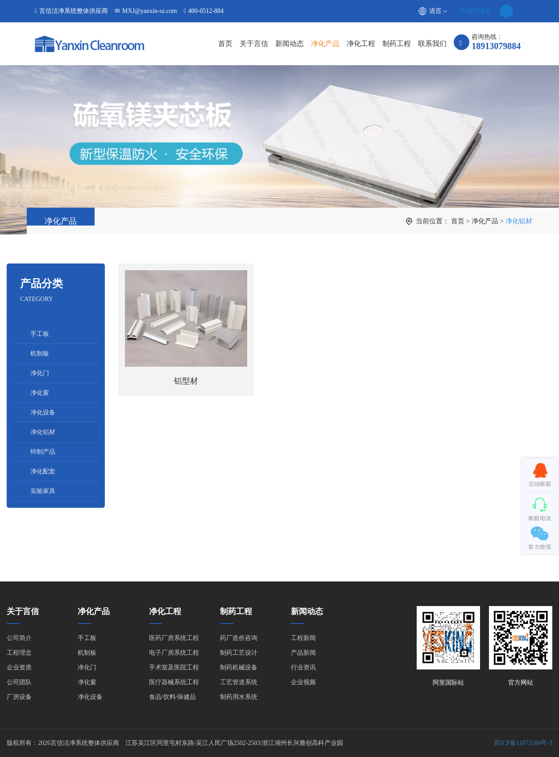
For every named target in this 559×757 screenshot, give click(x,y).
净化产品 (325, 43)
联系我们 (432, 43)
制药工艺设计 (238, 652)
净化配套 (42, 471)
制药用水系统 (238, 697)
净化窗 (39, 392)
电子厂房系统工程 (174, 652)
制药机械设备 (238, 667)
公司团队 (19, 682)
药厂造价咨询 (238, 638)
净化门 (39, 373)
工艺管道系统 (238, 682)
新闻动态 (289, 43)
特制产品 (42, 451)
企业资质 (19, 667)
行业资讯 (303, 667)
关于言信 (254, 43)
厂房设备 (19, 697)
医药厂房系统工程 (174, 638)
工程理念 (19, 652)
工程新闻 (303, 638)
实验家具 (42, 491)
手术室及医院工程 (174, 667)
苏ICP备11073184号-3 (523, 743)
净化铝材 (518, 221)
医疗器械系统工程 (174, 682)
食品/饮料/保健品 (172, 697)
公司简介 (19, 638)
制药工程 (396, 43)
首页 (225, 43)
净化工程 (361, 43)
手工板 (39, 333)
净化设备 (42, 412)
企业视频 (303, 682)
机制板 (39, 353)
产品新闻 (303, 652)
